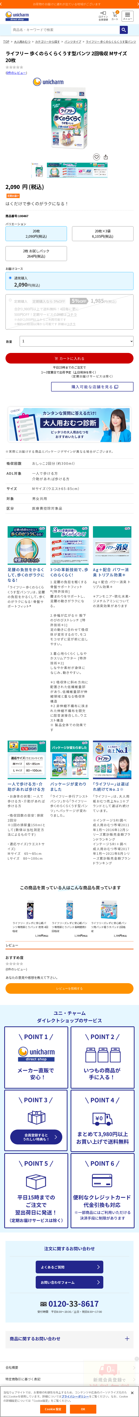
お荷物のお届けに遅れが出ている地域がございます (69, 4)
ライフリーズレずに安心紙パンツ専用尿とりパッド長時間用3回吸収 (69, 927)
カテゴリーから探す (47, 42)
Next (106, 115)
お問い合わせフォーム (58, 1282)
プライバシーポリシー (75, 1397)
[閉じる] (132, 1393)
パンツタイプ (72, 42)
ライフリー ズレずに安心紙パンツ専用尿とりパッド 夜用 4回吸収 (30, 927)
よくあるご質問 (52, 1267)
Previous (33, 115)
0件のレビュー (16, 73)
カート (114, 16)
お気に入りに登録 (96, 157)
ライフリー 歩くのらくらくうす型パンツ (111, 42)
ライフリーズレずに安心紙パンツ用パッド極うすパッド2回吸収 (109, 927)
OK (83, 1409)
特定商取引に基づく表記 (22, 1379)
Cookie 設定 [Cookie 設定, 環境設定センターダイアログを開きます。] (53, 1409)
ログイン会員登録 (103, 16)
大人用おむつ (22, 42)
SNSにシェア (106, 157)
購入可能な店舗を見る (92, 386)
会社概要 (11, 1367)
